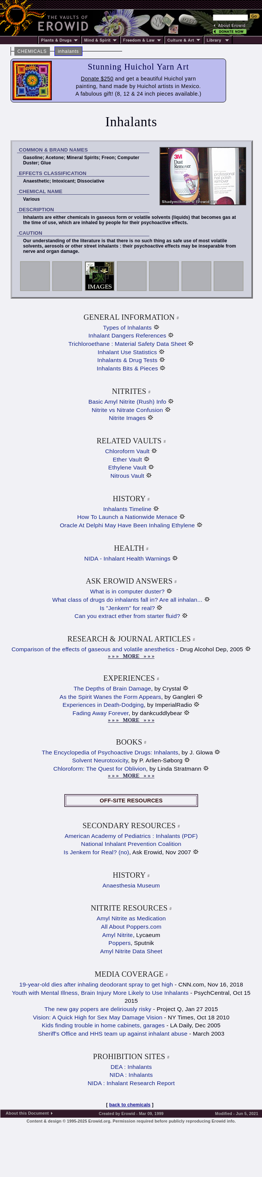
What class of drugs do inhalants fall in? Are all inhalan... (127, 599)
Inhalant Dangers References (127, 335)
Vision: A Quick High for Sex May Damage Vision (98, 1017)
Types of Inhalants (127, 327)
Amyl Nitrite (117, 935)
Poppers (120, 943)
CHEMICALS (32, 51)
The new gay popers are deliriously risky (98, 1009)
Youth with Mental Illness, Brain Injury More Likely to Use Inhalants (100, 993)
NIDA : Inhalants (131, 1075)
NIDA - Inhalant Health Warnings (127, 558)
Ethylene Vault (127, 467)
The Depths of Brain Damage (112, 688)
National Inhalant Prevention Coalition (131, 844)
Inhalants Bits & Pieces (127, 368)
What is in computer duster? (127, 591)
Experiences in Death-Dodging (103, 705)
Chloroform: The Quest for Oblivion (99, 768)
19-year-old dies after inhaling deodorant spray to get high (96, 984)
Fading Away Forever (101, 713)
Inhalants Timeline (127, 509)
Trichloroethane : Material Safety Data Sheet (127, 344)
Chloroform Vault (127, 451)
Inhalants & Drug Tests (127, 360)
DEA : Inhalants (131, 1067)
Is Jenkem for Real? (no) (96, 852)
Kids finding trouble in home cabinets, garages (103, 1025)
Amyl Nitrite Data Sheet (131, 951)
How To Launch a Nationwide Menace (127, 517)
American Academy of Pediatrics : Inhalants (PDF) (131, 836)
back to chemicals (129, 1104)
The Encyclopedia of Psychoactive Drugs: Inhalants (110, 752)
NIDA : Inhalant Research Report (131, 1083)
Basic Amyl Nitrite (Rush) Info (127, 401)
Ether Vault (127, 459)
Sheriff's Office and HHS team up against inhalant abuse (113, 1033)
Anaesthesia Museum (131, 885)
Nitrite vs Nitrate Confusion (127, 410)
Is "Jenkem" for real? (127, 608)
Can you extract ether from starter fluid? (127, 616)
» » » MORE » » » (131, 656)
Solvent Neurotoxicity (100, 760)
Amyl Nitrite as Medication (131, 918)
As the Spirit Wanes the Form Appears (110, 697)
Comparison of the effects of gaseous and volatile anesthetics (92, 649)
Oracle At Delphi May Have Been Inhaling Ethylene (127, 525)
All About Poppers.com (131, 926)
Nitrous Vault (127, 475)
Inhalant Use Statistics (127, 352)
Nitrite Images (127, 418)
